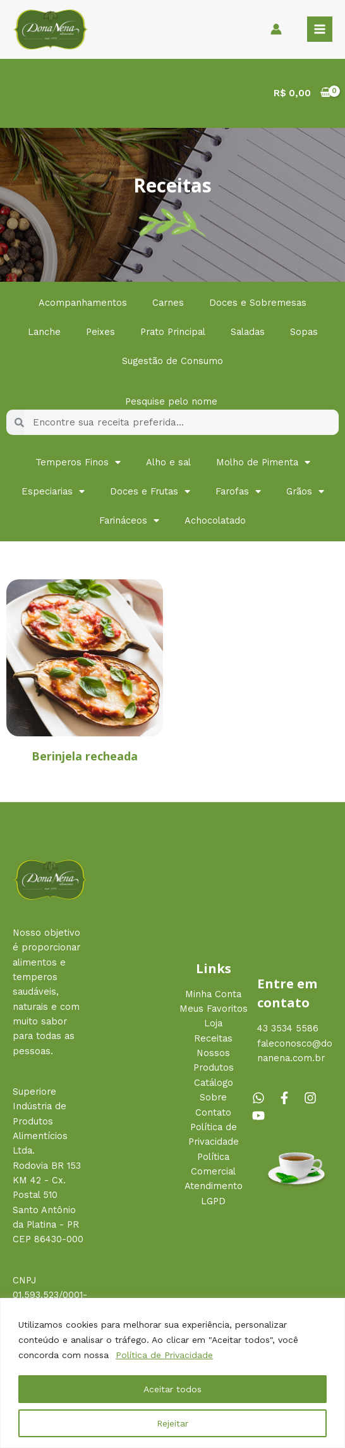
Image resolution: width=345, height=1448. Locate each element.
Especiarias (53, 492)
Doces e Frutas (150, 492)
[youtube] (260, 1115)
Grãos (305, 492)
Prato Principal (172, 331)
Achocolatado (215, 520)
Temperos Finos (78, 462)
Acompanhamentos (83, 302)
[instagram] (315, 1098)
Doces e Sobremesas (257, 302)
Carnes (168, 302)
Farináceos (129, 521)
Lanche (44, 331)
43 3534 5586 (287, 1028)
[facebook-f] (289, 1098)
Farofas (238, 492)
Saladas (248, 331)
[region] (172, 1373)
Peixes (100, 331)
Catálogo (213, 1082)
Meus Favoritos (213, 1008)
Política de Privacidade (164, 1355)
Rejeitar (172, 1423)
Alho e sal (168, 462)
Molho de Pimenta (263, 462)
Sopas (304, 331)
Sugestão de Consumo (172, 361)
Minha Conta (213, 994)
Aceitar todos (172, 1389)
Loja (213, 1023)
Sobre (213, 1097)
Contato (213, 1112)
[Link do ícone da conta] (276, 29)
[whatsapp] (263, 1098)
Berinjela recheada (85, 756)
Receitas (213, 1038)
